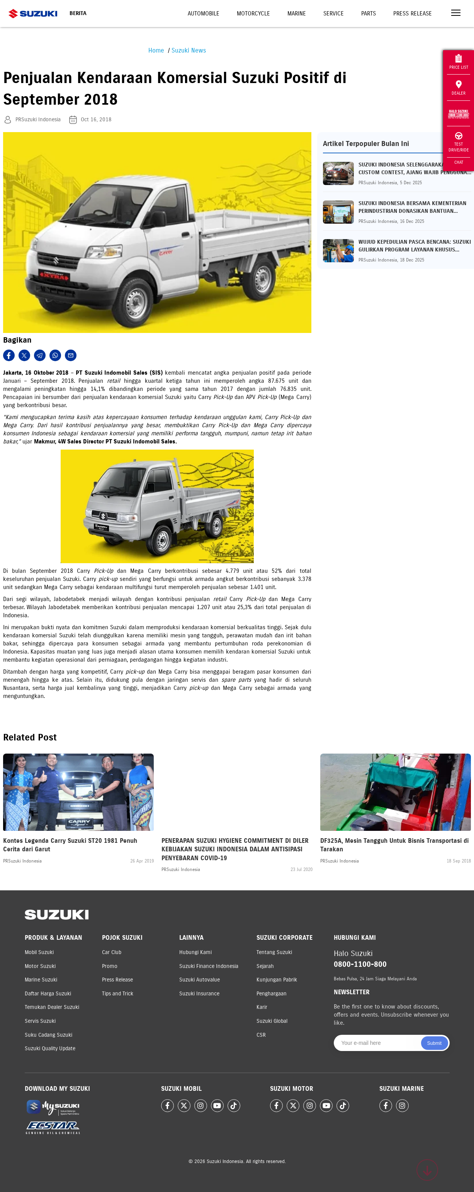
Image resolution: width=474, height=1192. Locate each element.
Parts (368, 13)
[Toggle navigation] (455, 14)
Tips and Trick (117, 993)
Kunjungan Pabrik (277, 979)
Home (156, 50)
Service (333, 13)
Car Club (111, 952)
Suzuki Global (272, 1021)
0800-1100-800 (360, 964)
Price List (458, 62)
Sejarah (265, 966)
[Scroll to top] (427, 1170)
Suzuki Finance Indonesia (208, 966)
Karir (262, 1007)
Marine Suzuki (41, 979)
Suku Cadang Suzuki (48, 1035)
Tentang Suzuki (274, 952)
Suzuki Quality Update (50, 1048)
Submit (434, 1043)
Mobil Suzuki (39, 952)
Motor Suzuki (40, 966)
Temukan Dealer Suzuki (52, 1007)
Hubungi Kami (195, 952)
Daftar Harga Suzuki (48, 993)
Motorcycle (253, 13)
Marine (296, 13)
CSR (261, 1035)
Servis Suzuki (40, 1021)
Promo (109, 966)
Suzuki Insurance (199, 993)
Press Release (412, 13)
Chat (458, 162)
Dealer (459, 88)
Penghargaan (272, 993)
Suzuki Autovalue (199, 979)
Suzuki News (189, 50)
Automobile (203, 13)
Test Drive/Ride (459, 142)
